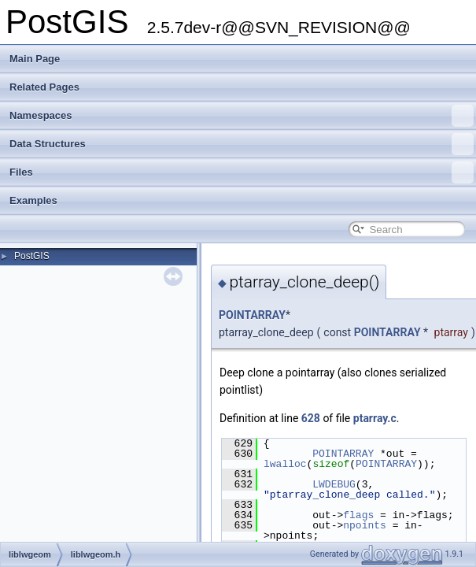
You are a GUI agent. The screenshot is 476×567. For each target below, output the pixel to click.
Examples (33, 200)
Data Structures (241, 144)
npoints (364, 525)
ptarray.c (375, 418)
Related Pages (44, 87)
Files (241, 172)
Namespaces (241, 116)
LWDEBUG (334, 484)
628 (310, 418)
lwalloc (285, 464)
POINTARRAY (252, 315)
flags (358, 515)
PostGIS (32, 255)
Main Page (34, 59)
